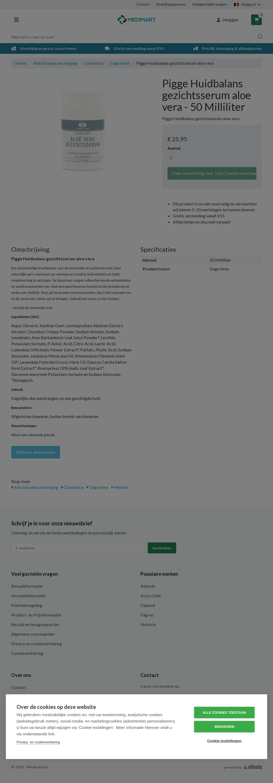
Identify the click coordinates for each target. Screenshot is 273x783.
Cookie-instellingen (224, 741)
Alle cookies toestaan (224, 713)
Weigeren (224, 727)
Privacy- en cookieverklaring (38, 742)
